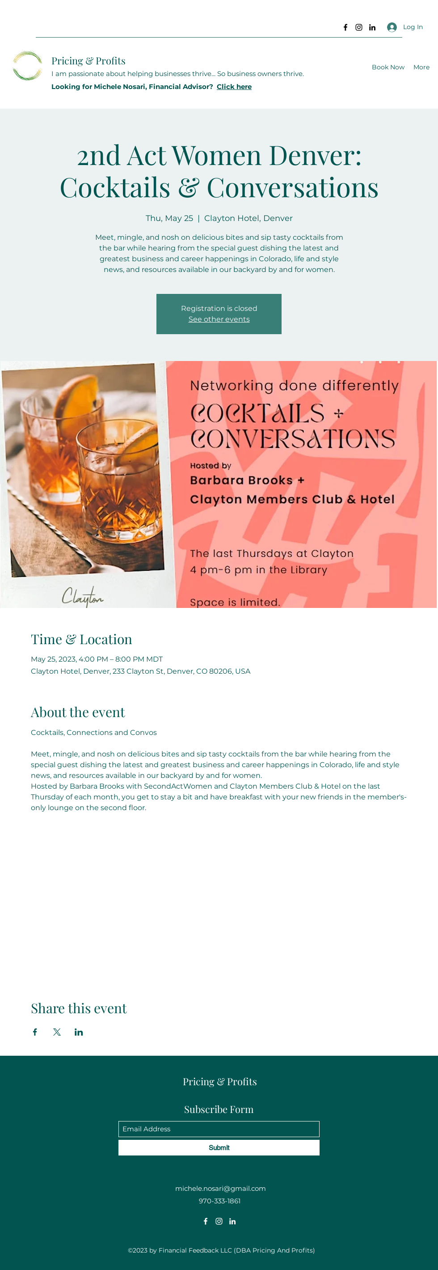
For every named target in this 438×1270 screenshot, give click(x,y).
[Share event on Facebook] (35, 1032)
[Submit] (219, 1147)
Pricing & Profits (88, 60)
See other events (219, 319)
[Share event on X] (57, 1032)
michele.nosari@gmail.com (220, 1188)
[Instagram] (358, 27)
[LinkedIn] (372, 27)
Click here (234, 86)
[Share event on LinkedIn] (79, 1032)
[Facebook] (345, 27)
